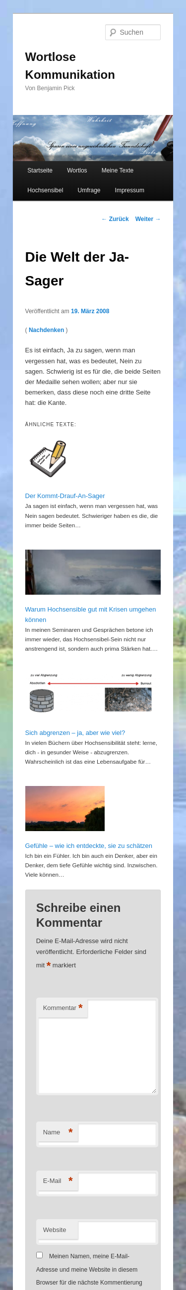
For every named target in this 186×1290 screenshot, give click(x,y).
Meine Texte (117, 170)
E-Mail (58, 1181)
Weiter (148, 219)
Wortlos (77, 170)
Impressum (129, 190)
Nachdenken (46, 330)
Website (54, 1230)
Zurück (114, 219)
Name (58, 1132)
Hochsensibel (45, 190)
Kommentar (63, 1008)
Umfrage (88, 190)
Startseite (40, 170)
